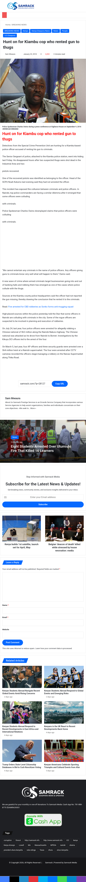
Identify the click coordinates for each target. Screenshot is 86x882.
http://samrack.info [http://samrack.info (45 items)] (32, 840)
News (55, 31)
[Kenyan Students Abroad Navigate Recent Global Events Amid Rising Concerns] (22, 677)
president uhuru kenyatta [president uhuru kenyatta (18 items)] (13, 850)
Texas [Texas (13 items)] (42, 850)
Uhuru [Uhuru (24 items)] (50, 850)
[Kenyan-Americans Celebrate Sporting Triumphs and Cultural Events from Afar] (64, 751)
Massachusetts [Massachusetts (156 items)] (40, 845)
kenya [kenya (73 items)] (75, 840)
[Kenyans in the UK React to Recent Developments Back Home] (64, 712)
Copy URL (59, 384)
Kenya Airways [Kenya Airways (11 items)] (9, 845)
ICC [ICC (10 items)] (67, 840)
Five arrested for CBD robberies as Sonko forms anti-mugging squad (40, 306)
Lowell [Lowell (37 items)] (21, 845)
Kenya (25, 31)
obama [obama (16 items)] (72, 845)
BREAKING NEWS (19, 25)
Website (5, 629)
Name (5, 605)
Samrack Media (70, 863)
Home (6, 25)
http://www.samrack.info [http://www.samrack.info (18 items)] (52, 840)
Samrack (48, 863)
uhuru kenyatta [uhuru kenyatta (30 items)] (62, 850)
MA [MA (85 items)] (29, 845)
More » (33, 408)
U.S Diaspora (10, 35)
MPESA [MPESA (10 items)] (53, 845)
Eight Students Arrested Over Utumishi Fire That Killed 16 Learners (42, 448)
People (65, 31)
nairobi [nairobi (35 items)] (63, 845)
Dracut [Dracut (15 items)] (18, 840)
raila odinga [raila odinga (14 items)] (31, 850)
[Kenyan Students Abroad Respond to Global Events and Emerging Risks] (64, 677)
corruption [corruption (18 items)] (8, 840)
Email (5, 617)
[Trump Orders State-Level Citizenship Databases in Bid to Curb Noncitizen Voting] (22, 751)
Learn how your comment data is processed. (53, 648)
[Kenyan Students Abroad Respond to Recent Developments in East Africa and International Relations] (22, 712)
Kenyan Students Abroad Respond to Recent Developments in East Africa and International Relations (20, 729)
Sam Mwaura (10, 54)
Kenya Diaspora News (41, 31)
